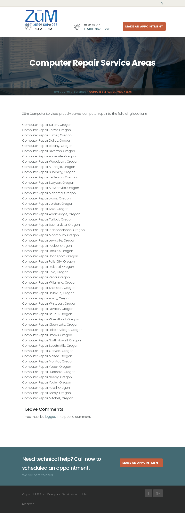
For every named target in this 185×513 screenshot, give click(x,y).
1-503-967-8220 (97, 29)
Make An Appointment (144, 26)
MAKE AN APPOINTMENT (141, 463)
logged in (52, 416)
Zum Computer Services (69, 91)
